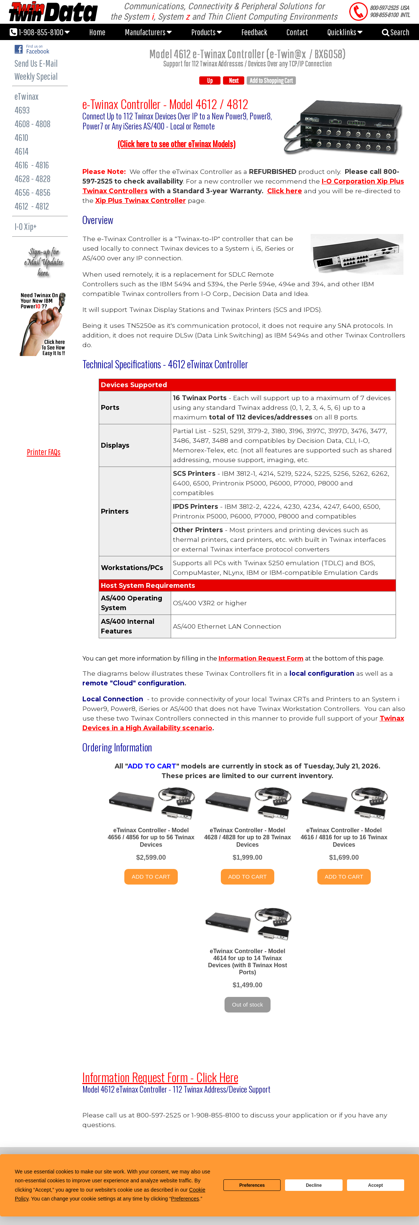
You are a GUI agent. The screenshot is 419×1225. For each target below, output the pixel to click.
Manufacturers (148, 32)
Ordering (98, 747)
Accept (375, 1185)
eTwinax (26, 96)
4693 (22, 110)
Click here (284, 191)
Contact (297, 32)
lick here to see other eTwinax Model (176, 143)
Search (395, 32)
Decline (314, 1185)
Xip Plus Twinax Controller (140, 200)
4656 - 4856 (32, 192)
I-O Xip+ (25, 226)
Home (97, 32)
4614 (21, 151)
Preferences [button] (185, 1199)
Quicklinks (345, 32)
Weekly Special (36, 76)
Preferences (252, 1185)
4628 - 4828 (32, 178)
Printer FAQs (43, 452)
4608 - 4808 (32, 123)
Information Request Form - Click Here (160, 1077)
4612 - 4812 (31, 206)
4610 (21, 137)
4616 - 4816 (31, 164)
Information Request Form (261, 658)
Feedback (254, 32)
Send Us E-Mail (36, 63)
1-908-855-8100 (40, 32)
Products (206, 32)
